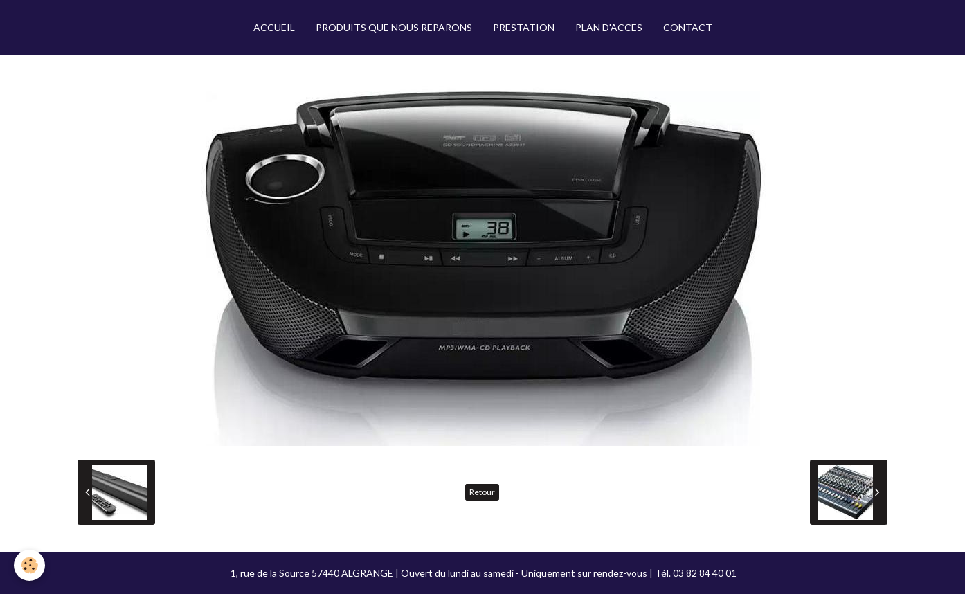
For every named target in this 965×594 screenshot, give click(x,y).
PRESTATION (523, 27)
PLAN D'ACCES (608, 27)
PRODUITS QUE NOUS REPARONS (394, 27)
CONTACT (687, 27)
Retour (482, 492)
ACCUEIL (274, 27)
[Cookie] (29, 565)
